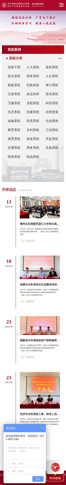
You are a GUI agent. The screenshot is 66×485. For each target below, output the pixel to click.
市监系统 (52, 139)
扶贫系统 (33, 121)
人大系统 (33, 67)
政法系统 (14, 76)
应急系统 (52, 147)
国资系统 (14, 157)
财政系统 (14, 85)
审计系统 (52, 85)
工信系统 (52, 130)
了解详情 (27, 241)
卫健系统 (14, 103)
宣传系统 (52, 94)
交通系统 (14, 147)
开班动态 (9, 190)
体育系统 (14, 139)
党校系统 (33, 103)
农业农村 (33, 94)
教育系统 (14, 130)
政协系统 (52, 67)
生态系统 (14, 112)
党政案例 (14, 49)
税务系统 (33, 76)
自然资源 (52, 112)
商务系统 (33, 147)
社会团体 (52, 121)
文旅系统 (14, 94)
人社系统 (52, 76)
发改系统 (33, 139)
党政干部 (14, 67)
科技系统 (52, 103)
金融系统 (14, 121)
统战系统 (33, 157)
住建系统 (33, 112)
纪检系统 (33, 85)
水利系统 (33, 130)
